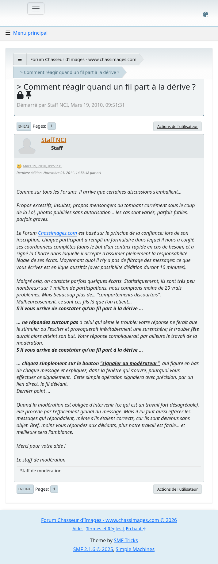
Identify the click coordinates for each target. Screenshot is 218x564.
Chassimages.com (57, 233)
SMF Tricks (126, 540)
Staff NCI (53, 140)
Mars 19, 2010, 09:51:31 (42, 166)
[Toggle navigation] (35, 8)
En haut (25, 489)
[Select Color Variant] (205, 14)
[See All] (20, 59)
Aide (77, 528)
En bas (23, 126)
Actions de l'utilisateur (177, 126)
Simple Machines (135, 549)
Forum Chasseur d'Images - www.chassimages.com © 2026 (109, 520)
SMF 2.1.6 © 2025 (93, 549)
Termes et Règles (103, 528)
